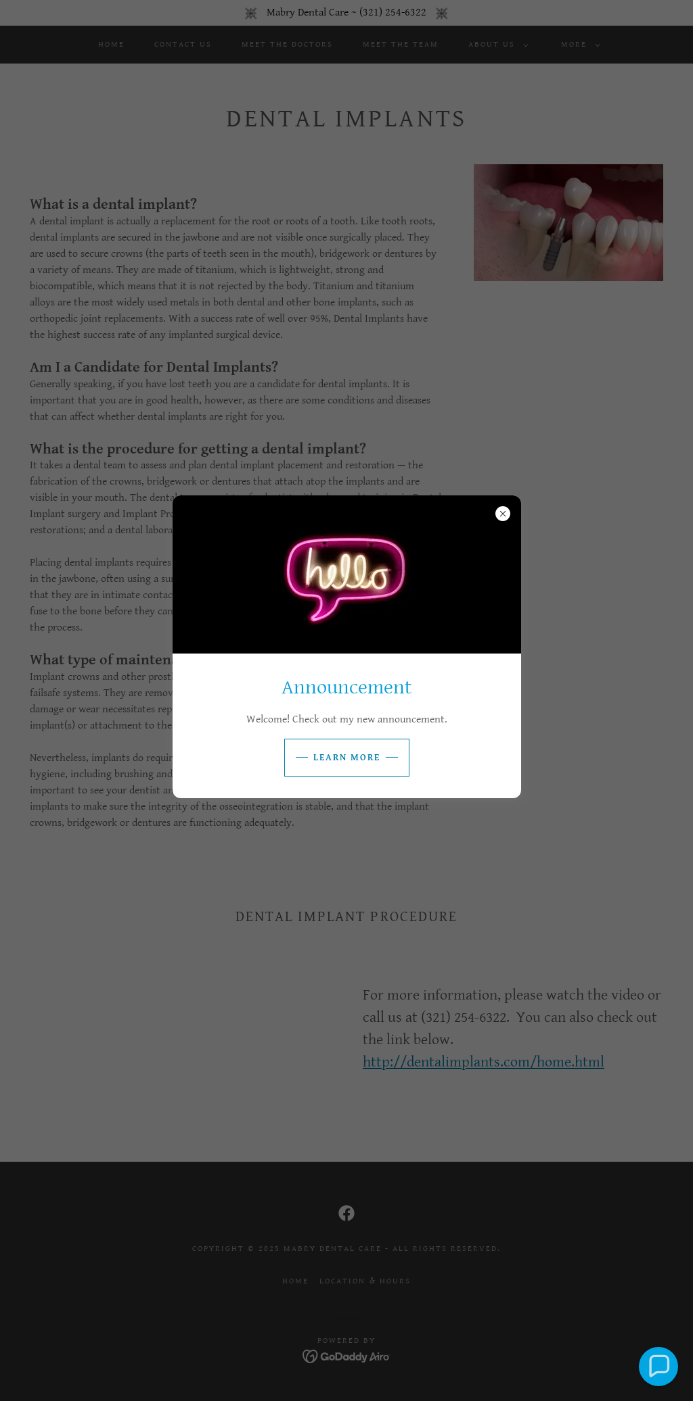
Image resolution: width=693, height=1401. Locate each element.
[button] (658, 1366)
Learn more (346, 757)
